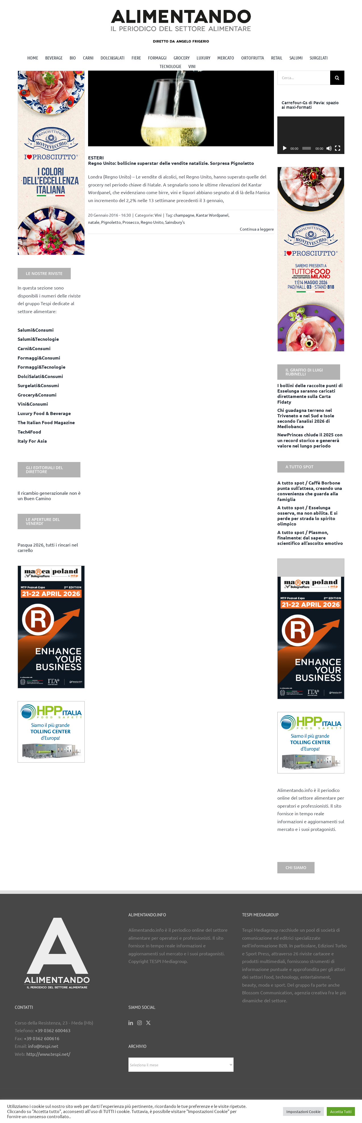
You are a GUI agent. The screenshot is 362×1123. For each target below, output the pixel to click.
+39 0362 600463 (52, 1030)
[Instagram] (139, 1023)
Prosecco (130, 222)
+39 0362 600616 (41, 1038)
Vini (158, 214)
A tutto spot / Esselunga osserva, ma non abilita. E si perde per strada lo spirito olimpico (307, 515)
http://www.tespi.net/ (48, 1054)
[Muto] (329, 148)
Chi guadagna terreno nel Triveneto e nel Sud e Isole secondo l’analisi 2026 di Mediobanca (305, 418)
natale (93, 222)
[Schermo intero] (337, 148)
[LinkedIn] (130, 1023)
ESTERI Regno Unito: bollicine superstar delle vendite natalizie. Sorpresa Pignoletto (171, 160)
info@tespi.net (43, 1046)
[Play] (285, 148)
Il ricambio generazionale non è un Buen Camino (49, 495)
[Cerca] (337, 78)
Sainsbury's (175, 222)
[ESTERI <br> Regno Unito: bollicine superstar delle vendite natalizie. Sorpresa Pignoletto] (181, 108)
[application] (310, 135)
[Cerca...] (303, 78)
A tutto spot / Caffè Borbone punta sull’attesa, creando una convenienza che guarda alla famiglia (309, 491)
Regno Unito (152, 222)
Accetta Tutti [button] (340, 1111)
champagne (184, 214)
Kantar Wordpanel (212, 214)
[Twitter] (148, 1023)
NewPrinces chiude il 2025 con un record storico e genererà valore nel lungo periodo (309, 440)
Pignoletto (111, 222)
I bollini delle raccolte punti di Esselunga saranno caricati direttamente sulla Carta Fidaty (310, 393)
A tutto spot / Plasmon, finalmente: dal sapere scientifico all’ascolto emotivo (310, 537)
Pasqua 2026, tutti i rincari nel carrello (48, 547)
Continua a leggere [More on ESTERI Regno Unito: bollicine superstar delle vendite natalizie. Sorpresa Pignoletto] (257, 228)
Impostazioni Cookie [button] (303, 1111)
